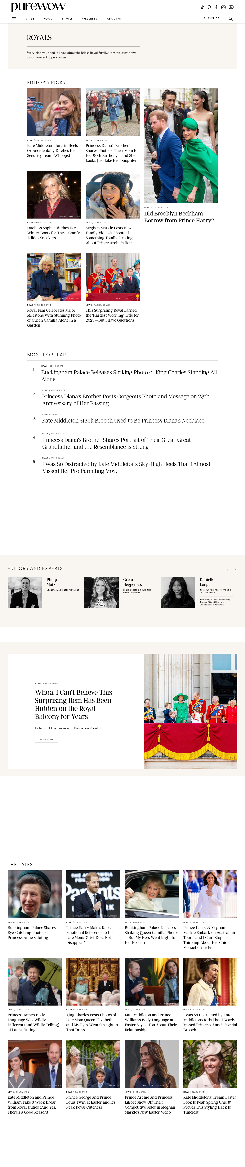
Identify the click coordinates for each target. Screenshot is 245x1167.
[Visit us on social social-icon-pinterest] (209, 7)
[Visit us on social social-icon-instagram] (223, 7)
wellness (89, 18)
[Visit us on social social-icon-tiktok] (202, 7)
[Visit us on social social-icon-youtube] (231, 7)
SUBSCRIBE (211, 18)
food (48, 18)
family (67, 18)
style (29, 18)
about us (114, 18)
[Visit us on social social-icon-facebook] (216, 7)
